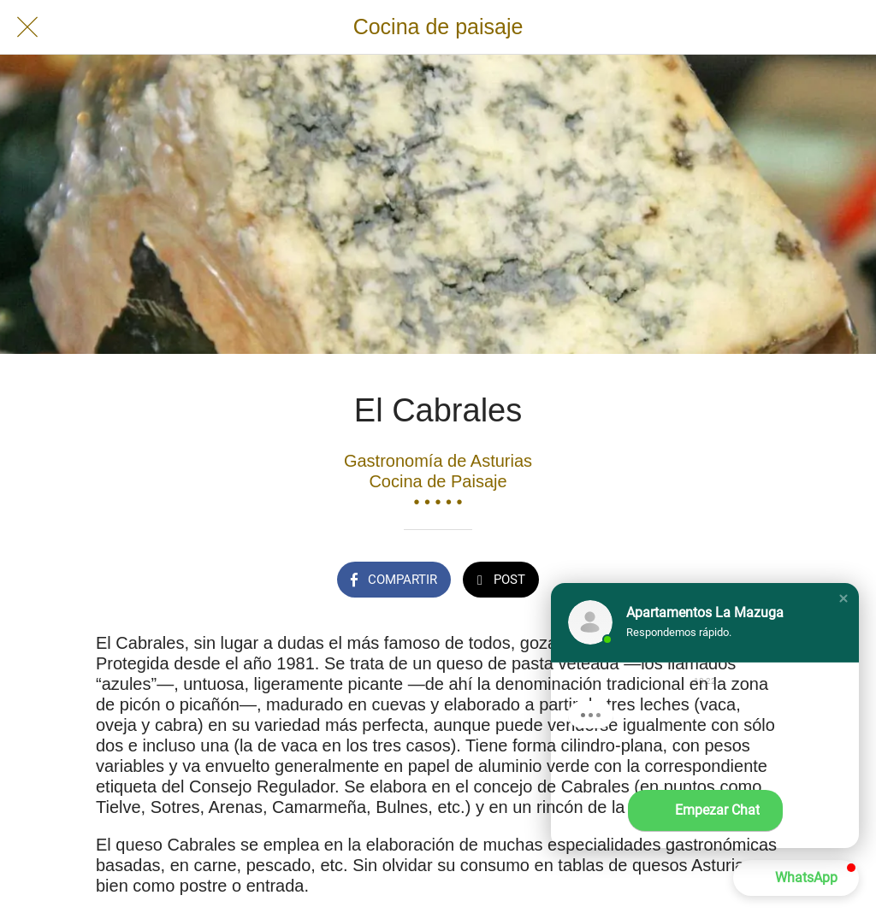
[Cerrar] (27, 27)
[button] (843, 598)
